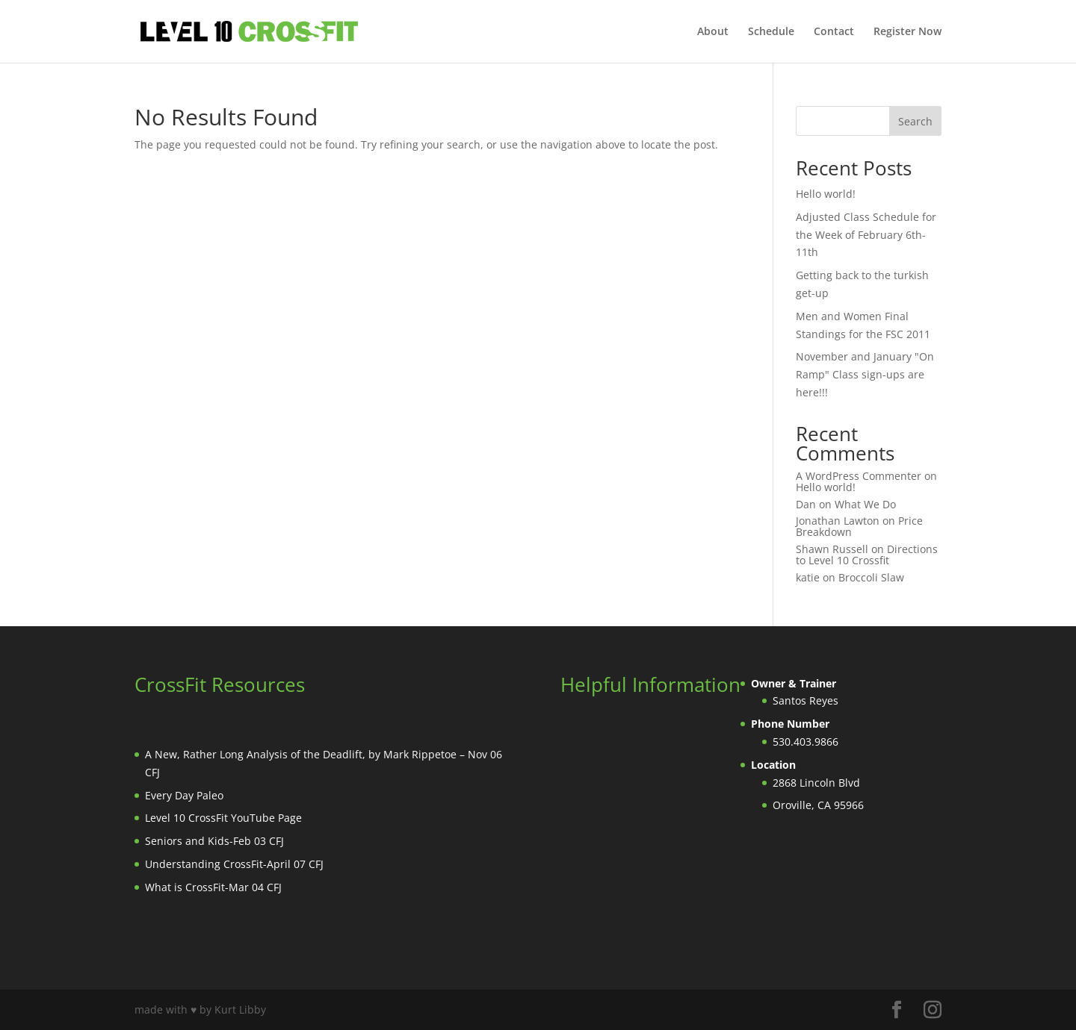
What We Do (865, 504)
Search (915, 121)
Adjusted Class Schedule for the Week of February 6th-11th (866, 235)
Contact (834, 32)
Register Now (908, 32)
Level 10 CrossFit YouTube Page (223, 818)
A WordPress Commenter (858, 476)
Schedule (771, 32)
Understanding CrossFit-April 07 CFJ (234, 864)
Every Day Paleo (184, 795)
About (713, 32)
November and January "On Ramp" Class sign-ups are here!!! (865, 374)
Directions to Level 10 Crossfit (867, 554)
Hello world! (826, 194)
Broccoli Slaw (871, 577)
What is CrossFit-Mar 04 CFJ (213, 887)
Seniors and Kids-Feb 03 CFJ (214, 841)
